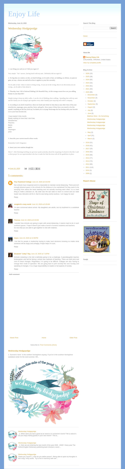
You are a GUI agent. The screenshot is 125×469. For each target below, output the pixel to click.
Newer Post (14, 338)
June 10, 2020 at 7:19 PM (40, 254)
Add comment (14, 274)
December (91, 95)
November (91, 98)
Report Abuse (89, 181)
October (91, 101)
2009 (88, 173)
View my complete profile (92, 63)
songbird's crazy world (22, 204)
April (89, 135)
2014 (88, 158)
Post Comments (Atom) (48, 345)
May (89, 132)
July (89, 110)
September (92, 104)
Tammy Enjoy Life (92, 57)
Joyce (16, 238)
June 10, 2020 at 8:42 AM (41, 182)
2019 (88, 142)
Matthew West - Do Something (98, 116)
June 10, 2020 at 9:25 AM (41, 204)
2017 (88, 148)
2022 (88, 86)
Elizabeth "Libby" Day (22, 254)
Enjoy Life (24, 14)
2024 (88, 79)
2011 (88, 167)
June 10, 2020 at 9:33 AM (30, 220)
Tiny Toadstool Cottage (22, 182)
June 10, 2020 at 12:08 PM (28, 238)
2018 (88, 145)
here (30, 105)
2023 (88, 83)
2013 (88, 161)
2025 (88, 76)
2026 (88, 73)
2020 (88, 92)
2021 (88, 89)
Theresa (17, 220)
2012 (88, 164)
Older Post (73, 338)
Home (44, 338)
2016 (88, 152)
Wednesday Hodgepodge (19, 351)
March (90, 138)
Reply (16, 197)
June (90, 113)
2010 (88, 170)
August (90, 107)
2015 (88, 155)
